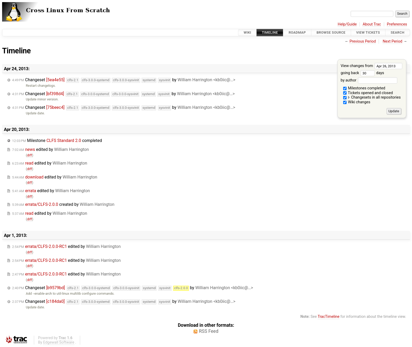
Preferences (397, 24)
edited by (50, 149)
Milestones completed (364, 88)
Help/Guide (347, 24)
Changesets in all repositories (372, 97)
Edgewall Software (58, 342)
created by (63, 204)
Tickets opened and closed (368, 93)
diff (29, 155)
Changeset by (123, 80)
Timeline (270, 32)
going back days (362, 73)
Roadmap (297, 32)
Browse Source (331, 32)
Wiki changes (356, 102)
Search (397, 32)
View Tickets (368, 32)
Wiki (247, 32)
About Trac (372, 24)
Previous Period (362, 41)
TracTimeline (328, 316)
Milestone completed (57, 140)
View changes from (371, 66)
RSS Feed (208, 331)
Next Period (393, 41)
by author (369, 80)
